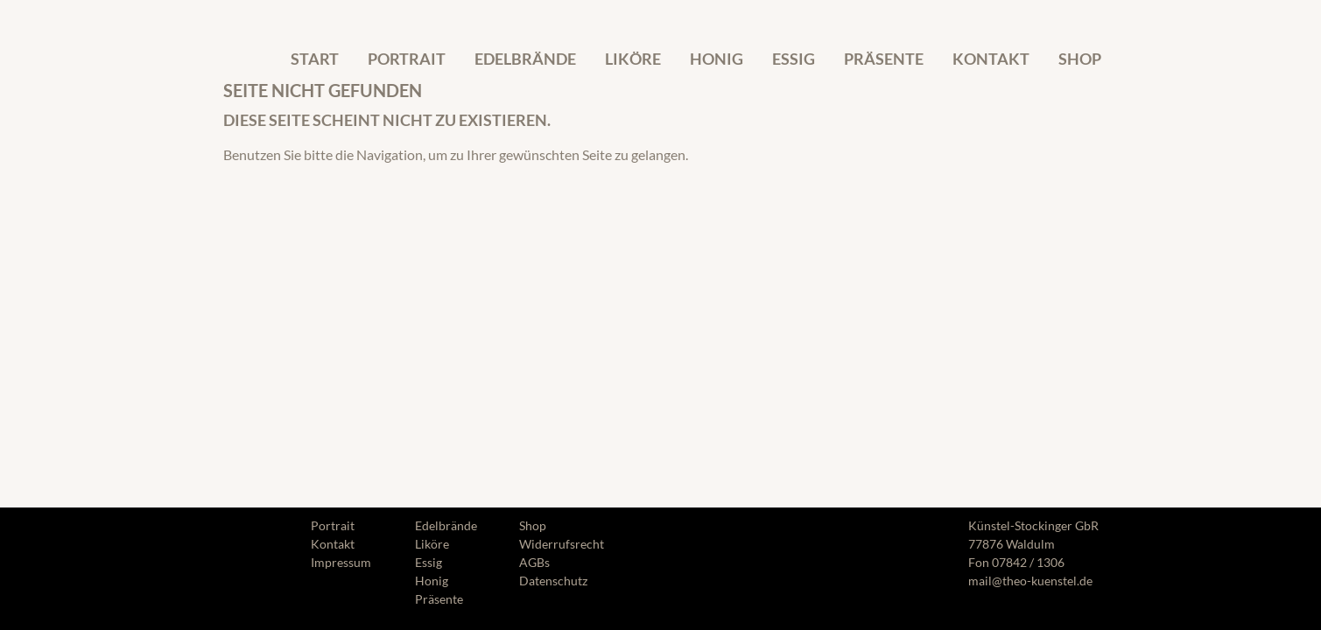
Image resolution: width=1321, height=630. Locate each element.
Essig (793, 58)
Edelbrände (525, 58)
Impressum (341, 562)
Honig (716, 58)
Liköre (633, 58)
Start (315, 58)
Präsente (884, 58)
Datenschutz (553, 580)
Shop (1079, 58)
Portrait (407, 58)
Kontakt (990, 58)
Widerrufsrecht (561, 543)
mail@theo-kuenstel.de (1030, 580)
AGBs (534, 562)
